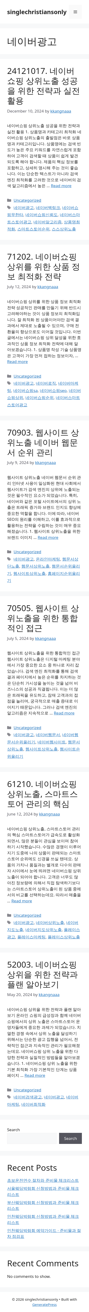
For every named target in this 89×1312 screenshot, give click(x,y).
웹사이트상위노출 (29, 573)
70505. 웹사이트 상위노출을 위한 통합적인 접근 (43, 617)
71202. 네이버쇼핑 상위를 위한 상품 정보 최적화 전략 (43, 266)
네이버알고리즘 (47, 222)
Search (13, 1129)
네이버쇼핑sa (25, 390)
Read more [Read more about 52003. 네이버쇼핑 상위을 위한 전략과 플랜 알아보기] (34, 1075)
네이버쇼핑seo (53, 390)
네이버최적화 (33, 1104)
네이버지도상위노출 (43, 929)
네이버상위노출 (50, 922)
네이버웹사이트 (51, 742)
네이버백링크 (48, 207)
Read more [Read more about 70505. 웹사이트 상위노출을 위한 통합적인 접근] (64, 713)
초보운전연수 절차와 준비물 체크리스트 (43, 1180)
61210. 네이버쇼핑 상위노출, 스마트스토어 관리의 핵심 (42, 793)
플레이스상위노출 (64, 937)
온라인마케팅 (48, 559)
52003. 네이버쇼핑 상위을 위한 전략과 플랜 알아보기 (42, 974)
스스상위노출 (64, 229)
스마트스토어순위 (33, 229)
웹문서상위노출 (35, 566)
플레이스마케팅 (31, 937)
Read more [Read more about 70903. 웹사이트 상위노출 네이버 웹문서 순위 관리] (48, 537)
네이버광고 (24, 207)
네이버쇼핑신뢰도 (41, 214)
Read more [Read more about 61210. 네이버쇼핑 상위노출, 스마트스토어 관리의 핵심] (21, 901)
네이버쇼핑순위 (39, 397)
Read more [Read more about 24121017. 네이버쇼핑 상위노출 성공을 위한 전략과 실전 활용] (61, 185)
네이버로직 (46, 383)
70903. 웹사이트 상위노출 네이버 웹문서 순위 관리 (43, 442)
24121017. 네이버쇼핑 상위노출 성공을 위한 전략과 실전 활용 (43, 85)
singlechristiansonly (37, 12)
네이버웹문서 (48, 734)
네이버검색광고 (28, 1097)
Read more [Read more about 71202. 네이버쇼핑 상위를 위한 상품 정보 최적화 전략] (17, 361)
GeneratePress (44, 1304)
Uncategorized (27, 200)
